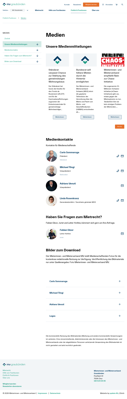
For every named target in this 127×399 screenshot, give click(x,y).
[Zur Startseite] (19, 4)
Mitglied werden (9, 384)
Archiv (119, 126)
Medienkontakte (11, 50)
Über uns (95, 10)
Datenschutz (55, 393)
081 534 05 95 (100, 381)
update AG (114, 393)
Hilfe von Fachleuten (57, 10)
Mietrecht (39, 10)
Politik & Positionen (78, 10)
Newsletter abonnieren (12, 386)
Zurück (7, 38)
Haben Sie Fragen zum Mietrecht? (18, 56)
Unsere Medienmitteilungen (15, 44)
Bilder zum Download (12, 61)
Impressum (42, 393)
